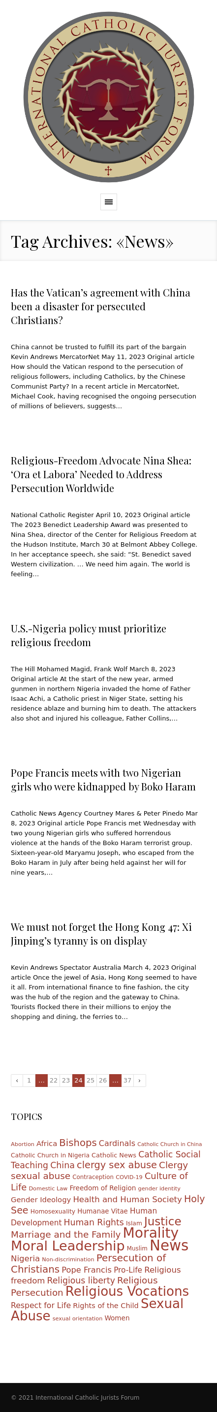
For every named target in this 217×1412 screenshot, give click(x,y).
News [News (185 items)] (169, 1245)
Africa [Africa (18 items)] (46, 1143)
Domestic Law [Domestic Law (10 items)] (48, 1188)
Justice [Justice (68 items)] (163, 1221)
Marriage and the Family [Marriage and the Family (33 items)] (66, 1234)
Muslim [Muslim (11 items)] (137, 1248)
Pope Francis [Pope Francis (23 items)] (87, 1270)
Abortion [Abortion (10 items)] (22, 1144)
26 (103, 1080)
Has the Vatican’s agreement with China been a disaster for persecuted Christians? (100, 306)
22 (54, 1080)
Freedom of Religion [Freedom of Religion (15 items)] (102, 1188)
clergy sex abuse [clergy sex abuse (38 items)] (117, 1165)
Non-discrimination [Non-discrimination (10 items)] (68, 1259)
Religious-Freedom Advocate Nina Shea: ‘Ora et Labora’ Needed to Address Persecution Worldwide (101, 474)
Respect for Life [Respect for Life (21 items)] (41, 1305)
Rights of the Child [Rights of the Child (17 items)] (106, 1306)
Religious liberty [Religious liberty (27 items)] (81, 1280)
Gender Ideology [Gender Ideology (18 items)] (41, 1199)
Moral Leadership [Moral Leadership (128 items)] (68, 1245)
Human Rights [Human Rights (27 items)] (94, 1222)
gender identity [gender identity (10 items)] (159, 1188)
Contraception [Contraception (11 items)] (93, 1177)
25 (91, 1080)
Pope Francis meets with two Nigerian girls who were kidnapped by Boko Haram (103, 779)
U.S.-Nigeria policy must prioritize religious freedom (88, 635)
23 (66, 1080)
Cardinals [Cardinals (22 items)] (117, 1143)
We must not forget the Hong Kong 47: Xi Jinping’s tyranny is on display (101, 933)
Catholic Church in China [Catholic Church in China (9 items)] (169, 1144)
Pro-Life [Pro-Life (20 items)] (128, 1270)
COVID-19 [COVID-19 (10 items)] (129, 1177)
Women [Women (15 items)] (116, 1318)
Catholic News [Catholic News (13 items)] (114, 1155)
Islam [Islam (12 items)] (134, 1223)
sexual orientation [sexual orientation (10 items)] (78, 1318)
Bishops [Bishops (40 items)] (77, 1143)
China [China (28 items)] (62, 1165)
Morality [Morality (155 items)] (151, 1233)
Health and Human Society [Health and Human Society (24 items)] (127, 1199)
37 (128, 1080)
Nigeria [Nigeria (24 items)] (25, 1258)
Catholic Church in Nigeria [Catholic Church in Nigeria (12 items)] (50, 1155)
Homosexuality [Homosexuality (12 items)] (53, 1211)
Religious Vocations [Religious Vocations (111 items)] (127, 1291)
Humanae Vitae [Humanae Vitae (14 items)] (102, 1211)
